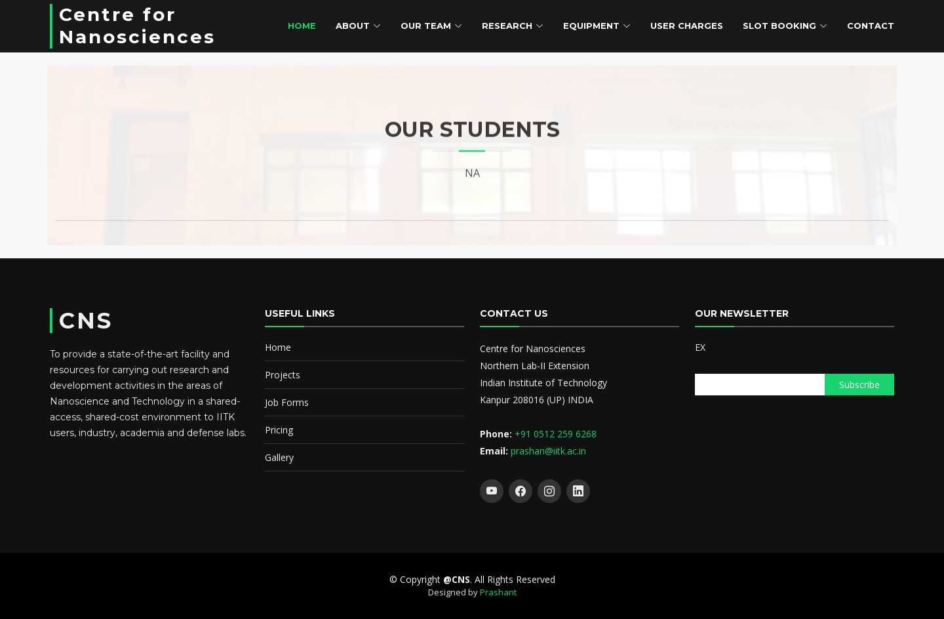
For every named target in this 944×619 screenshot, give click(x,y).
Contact (870, 25)
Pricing (279, 430)
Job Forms (287, 402)
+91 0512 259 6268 (556, 434)
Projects (282, 375)
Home (302, 25)
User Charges (686, 25)
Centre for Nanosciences (137, 25)
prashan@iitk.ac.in (548, 451)
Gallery (279, 457)
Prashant (498, 592)
